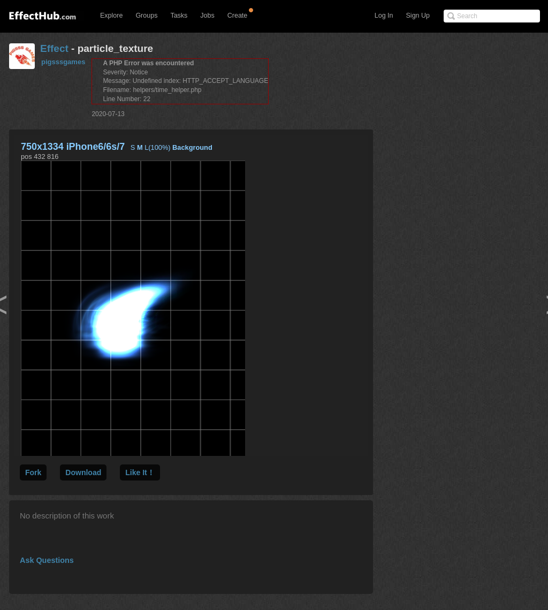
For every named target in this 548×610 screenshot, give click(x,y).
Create (237, 15)
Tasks (178, 15)
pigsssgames (63, 62)
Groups (146, 15)
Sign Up (418, 15)
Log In (384, 15)
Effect (54, 48)
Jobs (207, 15)
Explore (111, 15)
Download (83, 472)
